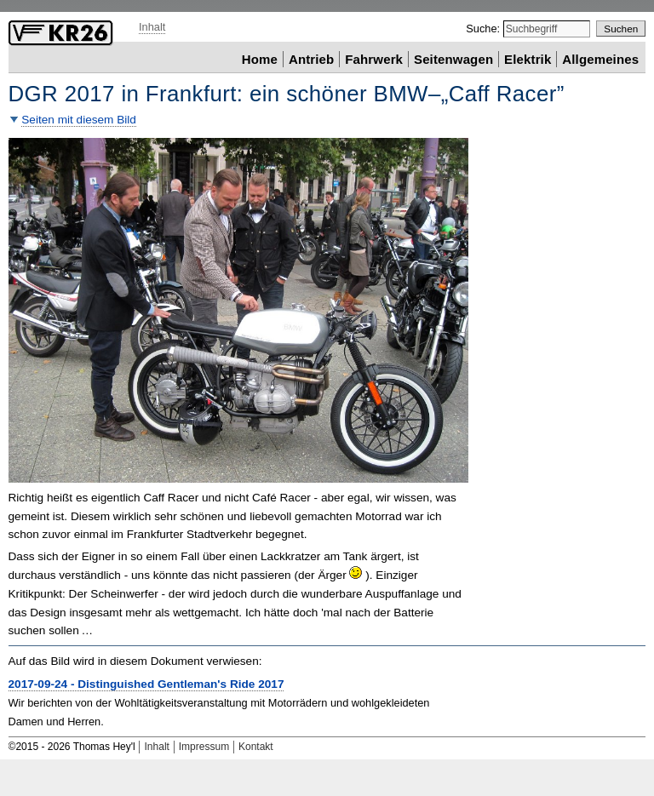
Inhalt (152, 26)
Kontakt (255, 747)
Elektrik (527, 58)
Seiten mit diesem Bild (78, 119)
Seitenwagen (453, 58)
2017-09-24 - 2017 (146, 684)
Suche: (484, 28)
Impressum (204, 747)
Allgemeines (600, 58)
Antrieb (311, 58)
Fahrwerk (374, 58)
